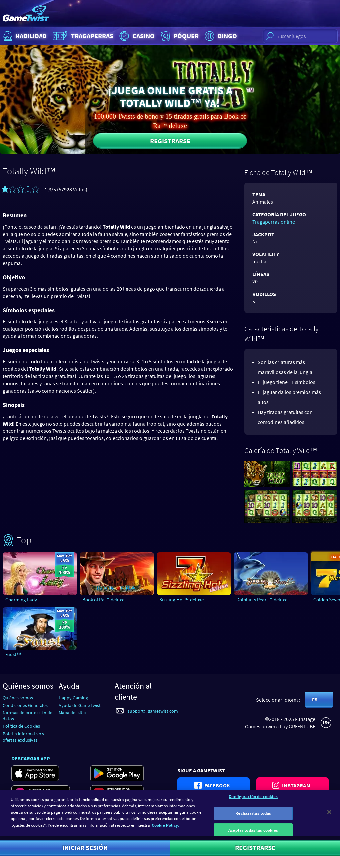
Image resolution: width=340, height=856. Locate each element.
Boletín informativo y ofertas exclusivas (23, 737)
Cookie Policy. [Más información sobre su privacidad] (165, 828)
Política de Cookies (21, 726)
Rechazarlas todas (253, 816)
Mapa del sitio (72, 712)
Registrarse (170, 141)
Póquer (179, 36)
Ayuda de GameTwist (80, 705)
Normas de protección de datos (27, 716)
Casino (136, 36)
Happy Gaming (73, 698)
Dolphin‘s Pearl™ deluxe (261, 599)
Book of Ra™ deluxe (103, 599)
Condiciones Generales (25, 705)
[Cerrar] (329, 815)
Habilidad (24, 36)
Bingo (220, 36)
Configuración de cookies (253, 799)
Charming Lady (21, 599)
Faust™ (13, 654)
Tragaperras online (273, 221)
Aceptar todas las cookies (253, 833)
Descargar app (30, 758)
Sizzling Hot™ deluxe (181, 599)
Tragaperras (82, 36)
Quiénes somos (18, 698)
